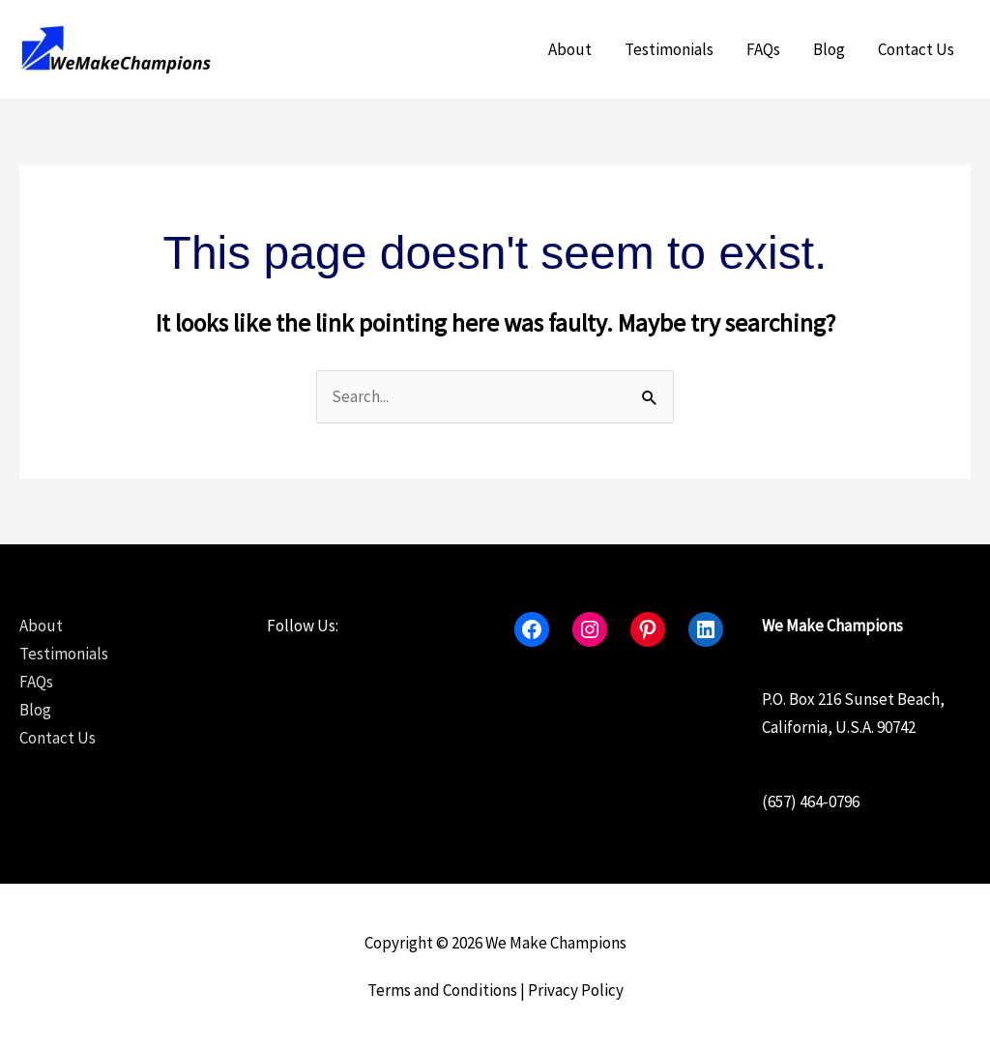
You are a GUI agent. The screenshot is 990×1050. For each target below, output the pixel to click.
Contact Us (916, 49)
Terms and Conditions (442, 990)
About (570, 49)
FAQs (763, 49)
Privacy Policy (576, 990)
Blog (829, 49)
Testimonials (669, 49)
